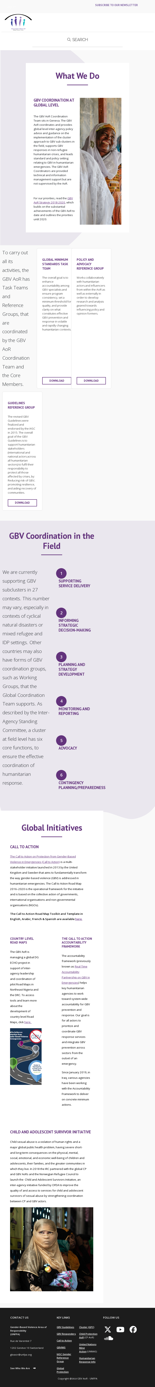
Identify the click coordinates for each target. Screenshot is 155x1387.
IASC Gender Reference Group (64, 1358)
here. (78, 919)
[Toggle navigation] (149, 22)
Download (56, 381)
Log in (11, 6)
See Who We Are (20, 1368)
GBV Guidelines (65, 1327)
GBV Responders (66, 1333)
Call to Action (64, 1340)
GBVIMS (61, 1347)
